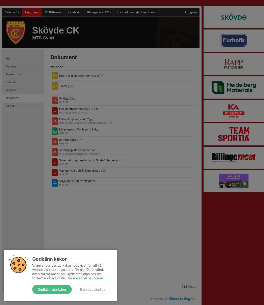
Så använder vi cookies (86, 278)
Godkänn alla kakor (52, 289)
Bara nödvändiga (92, 289)
